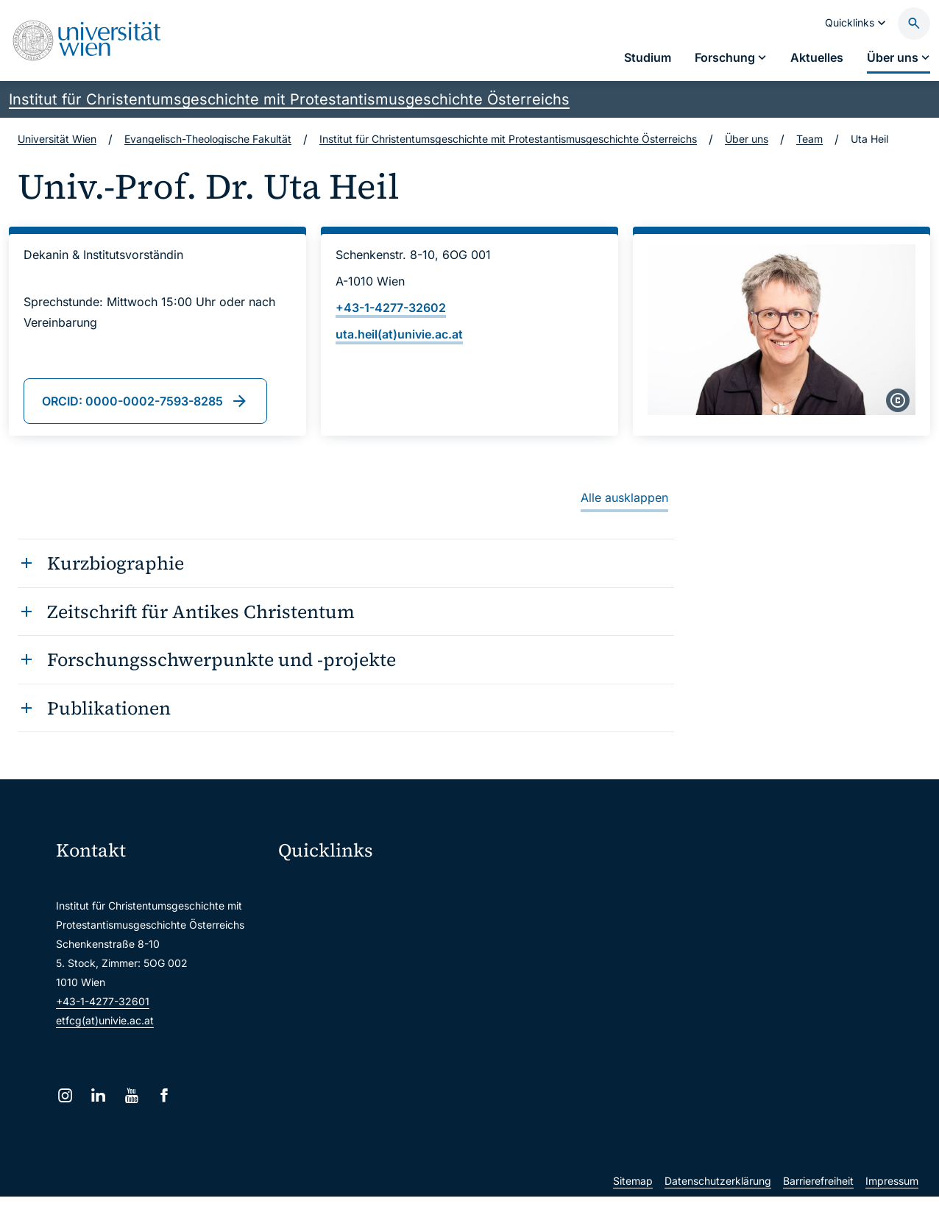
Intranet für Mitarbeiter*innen (358, 1010)
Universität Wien (57, 138)
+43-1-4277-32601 (102, 1001)
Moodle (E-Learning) (337, 886)
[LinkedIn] (98, 1095)
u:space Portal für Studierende (361, 948)
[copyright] (898, 400)
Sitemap (633, 1210)
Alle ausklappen (624, 497)
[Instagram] (65, 1095)
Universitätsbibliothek (339, 1041)
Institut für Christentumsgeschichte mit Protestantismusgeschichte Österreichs (289, 99)
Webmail (308, 917)
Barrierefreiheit (818, 1210)
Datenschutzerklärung (718, 1210)
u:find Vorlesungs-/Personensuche (370, 979)
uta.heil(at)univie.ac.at (399, 334)
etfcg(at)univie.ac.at (105, 1020)
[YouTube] (131, 1095)
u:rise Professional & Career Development (383, 1102)
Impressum (891, 1210)
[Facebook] (164, 1095)
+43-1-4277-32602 (391, 307)
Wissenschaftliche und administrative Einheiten (383, 1072)
